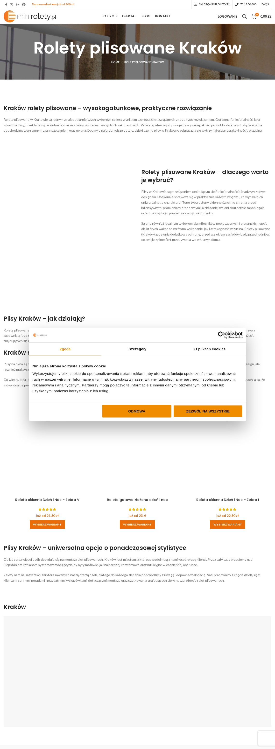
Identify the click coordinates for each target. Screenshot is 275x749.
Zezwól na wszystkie (208, 411)
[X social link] (12, 5)
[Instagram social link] (18, 5)
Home (115, 73)
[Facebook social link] (6, 5)
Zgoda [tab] (65, 349)
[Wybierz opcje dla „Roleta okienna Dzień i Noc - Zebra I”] (229, 533)
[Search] (244, 23)
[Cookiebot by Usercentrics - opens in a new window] (221, 334)
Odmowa (136, 411)
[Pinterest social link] (24, 5)
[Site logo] (33, 22)
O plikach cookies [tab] (210, 349)
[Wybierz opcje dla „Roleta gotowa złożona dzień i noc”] (137, 533)
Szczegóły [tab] (137, 349)
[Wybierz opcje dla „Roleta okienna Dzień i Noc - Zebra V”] (45, 533)
